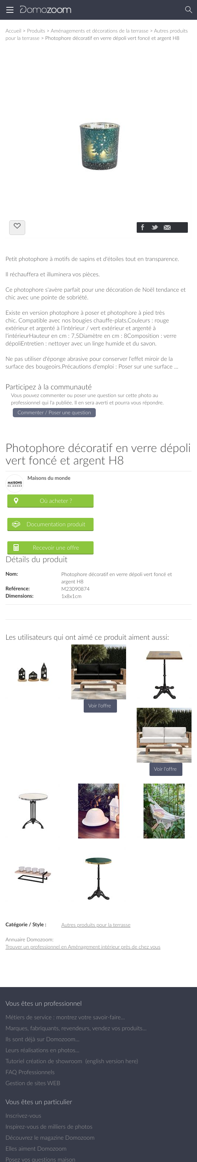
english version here (111, 1061)
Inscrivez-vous (23, 1115)
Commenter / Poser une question (54, 412)
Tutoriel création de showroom (43, 1061)
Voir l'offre (99, 705)
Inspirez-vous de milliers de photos (48, 1126)
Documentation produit (55, 524)
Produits (36, 30)
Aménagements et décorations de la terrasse (99, 30)
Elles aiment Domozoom (36, 1148)
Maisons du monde (49, 478)
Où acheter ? (56, 501)
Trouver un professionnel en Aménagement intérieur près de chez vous (82, 946)
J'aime (17, 227)
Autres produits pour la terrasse (95, 924)
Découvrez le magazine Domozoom (50, 1137)
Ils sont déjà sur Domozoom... (42, 1039)
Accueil (13, 30)
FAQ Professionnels (29, 1072)
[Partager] (142, 228)
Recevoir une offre (56, 547)
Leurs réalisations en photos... (42, 1050)
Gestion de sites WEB (32, 1083)
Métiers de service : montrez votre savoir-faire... (65, 1017)
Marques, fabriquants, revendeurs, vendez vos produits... (76, 1028)
